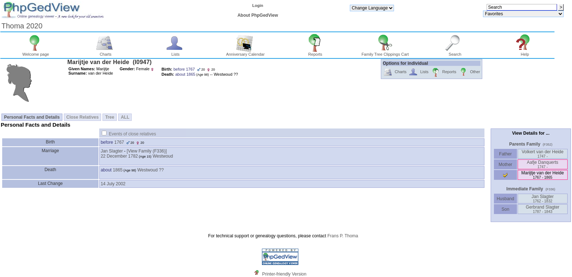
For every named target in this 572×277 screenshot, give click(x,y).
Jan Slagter (112, 151)
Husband (505, 198)
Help (525, 52)
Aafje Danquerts (542, 164)
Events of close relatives (132, 133)
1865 (118, 170)
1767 (119, 142)
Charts (105, 52)
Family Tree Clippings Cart (385, 52)
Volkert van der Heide (543, 153)
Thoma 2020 (21, 26)
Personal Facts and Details (32, 117)
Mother (505, 164)
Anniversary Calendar (245, 52)
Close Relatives (82, 117)
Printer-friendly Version (284, 274)
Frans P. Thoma (342, 235)
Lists (175, 52)
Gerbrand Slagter (542, 209)
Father (505, 154)
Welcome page (35, 52)
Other (469, 72)
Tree (109, 117)
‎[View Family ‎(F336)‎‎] (147, 151)
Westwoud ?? (150, 170)
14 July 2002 (113, 183)
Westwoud (162, 156)
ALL (125, 117)
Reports (315, 52)
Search (455, 52)
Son (505, 209)
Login (257, 5)
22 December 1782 (119, 156)
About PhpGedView (257, 15)
